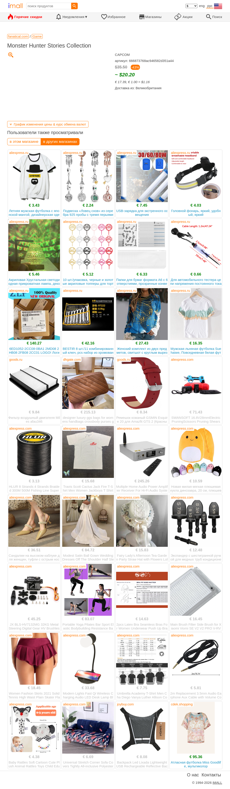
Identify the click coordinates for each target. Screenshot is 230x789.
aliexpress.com (182, 359)
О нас (193, 774)
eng (202, 6)
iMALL (217, 782)
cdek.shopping (182, 704)
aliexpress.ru (18, 153)
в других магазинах (60, 141)
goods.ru (15, 359)
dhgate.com (72, 359)
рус (209, 6)
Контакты (211, 774)
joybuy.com (125, 704)
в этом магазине (24, 141)
